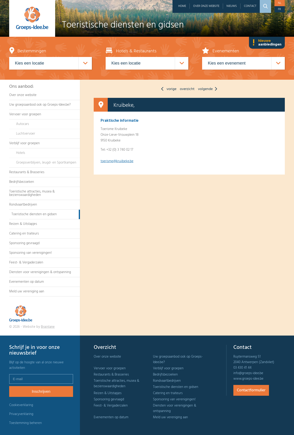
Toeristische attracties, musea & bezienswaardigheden (32, 193)
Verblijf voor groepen (24, 143)
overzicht (187, 89)
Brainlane (48, 327)
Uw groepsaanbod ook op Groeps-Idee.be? (40, 104)
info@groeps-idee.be (248, 373)
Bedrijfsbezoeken (21, 182)
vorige (167, 89)
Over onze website (206, 6)
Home (182, 6)
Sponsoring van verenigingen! (30, 253)
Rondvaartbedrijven (23, 204)
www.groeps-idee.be (248, 378)
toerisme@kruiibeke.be (117, 161)
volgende (208, 89)
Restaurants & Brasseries (26, 172)
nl (279, 3)
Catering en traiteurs (24, 233)
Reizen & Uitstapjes (23, 224)
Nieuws (231, 6)
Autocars (22, 124)
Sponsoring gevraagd (24, 243)
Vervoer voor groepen (25, 114)
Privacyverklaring (21, 414)
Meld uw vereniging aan (26, 291)
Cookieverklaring (21, 405)
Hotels (20, 153)
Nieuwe (266, 43)
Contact (250, 6)
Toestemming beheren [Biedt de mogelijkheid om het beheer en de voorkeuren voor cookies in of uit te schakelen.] (25, 423)
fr (279, 9)
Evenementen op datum (26, 282)
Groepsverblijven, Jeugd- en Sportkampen (46, 162)
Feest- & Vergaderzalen (26, 262)
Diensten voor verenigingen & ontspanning (40, 272)
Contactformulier (251, 390)
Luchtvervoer (25, 133)
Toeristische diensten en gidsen (34, 214)
